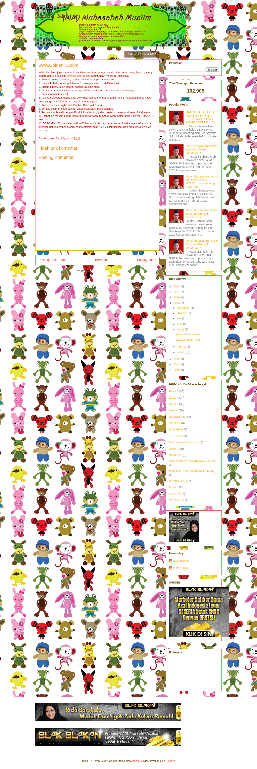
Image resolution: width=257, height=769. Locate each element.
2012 (177, 359)
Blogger (170, 760)
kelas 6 (173, 410)
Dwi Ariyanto (181, 560)
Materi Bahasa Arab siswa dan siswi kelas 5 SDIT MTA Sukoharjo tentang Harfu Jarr (202, 181)
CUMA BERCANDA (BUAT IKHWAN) (192, 471)
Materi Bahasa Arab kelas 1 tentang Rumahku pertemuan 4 (202, 244)
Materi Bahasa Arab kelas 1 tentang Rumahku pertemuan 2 (202, 214)
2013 (177, 302)
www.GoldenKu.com (78, 75)
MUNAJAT (175, 493)
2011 (177, 364)
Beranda (101, 260)
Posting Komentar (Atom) (104, 270)
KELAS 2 (175, 423)
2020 (177, 297)
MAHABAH (176, 429)
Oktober (182, 313)
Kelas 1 (173, 404)
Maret (181, 329)
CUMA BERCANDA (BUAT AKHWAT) (192, 461)
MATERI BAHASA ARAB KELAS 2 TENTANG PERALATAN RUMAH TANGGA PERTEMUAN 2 (202, 117)
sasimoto (136, 760)
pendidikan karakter (188, 334)
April (180, 324)
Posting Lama (146, 260)
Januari (182, 352)
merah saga (180, 567)
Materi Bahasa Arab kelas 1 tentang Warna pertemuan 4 (202, 149)
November (183, 307)
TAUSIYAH (176, 435)
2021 (177, 291)
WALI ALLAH (177, 500)
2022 (177, 286)
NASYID (174, 448)
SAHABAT (175, 455)
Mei (179, 318)
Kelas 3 (173, 487)
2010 (177, 369)
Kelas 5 (173, 391)
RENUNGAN (177, 416)
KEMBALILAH (178, 481)
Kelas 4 (173, 397)
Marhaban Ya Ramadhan (184, 442)
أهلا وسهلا (51, 15)
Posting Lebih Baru (52, 260)
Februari (182, 346)
